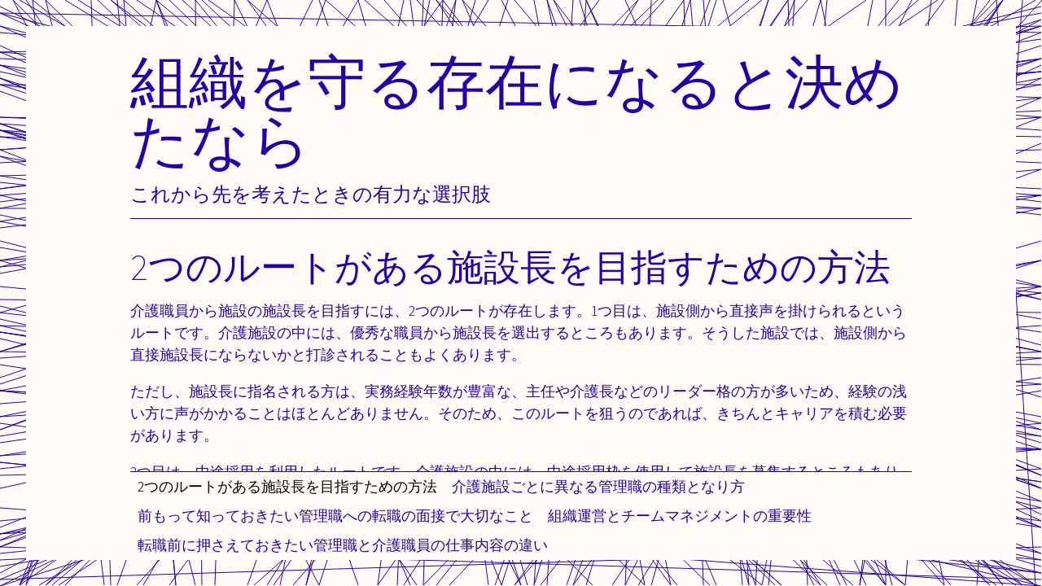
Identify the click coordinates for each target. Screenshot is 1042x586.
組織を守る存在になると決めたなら (517, 110)
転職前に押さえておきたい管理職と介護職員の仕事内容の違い (343, 545)
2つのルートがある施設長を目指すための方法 (287, 486)
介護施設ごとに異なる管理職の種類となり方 (598, 486)
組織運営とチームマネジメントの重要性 (680, 515)
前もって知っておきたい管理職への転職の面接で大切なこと (335, 515)
